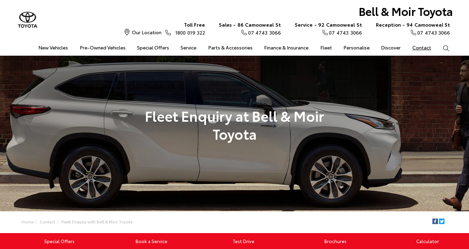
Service (188, 47)
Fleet (326, 47)
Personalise (356, 47)
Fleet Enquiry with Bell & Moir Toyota (97, 221)
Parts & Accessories (230, 47)
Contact (421, 47)
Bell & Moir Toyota (406, 11)
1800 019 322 (188, 28)
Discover (391, 47)
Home (21, 46)
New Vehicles (53, 47)
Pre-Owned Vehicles (103, 47)
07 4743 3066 (250, 28)
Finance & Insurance (286, 47)
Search (443, 48)
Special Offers (153, 47)
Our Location (147, 32)
